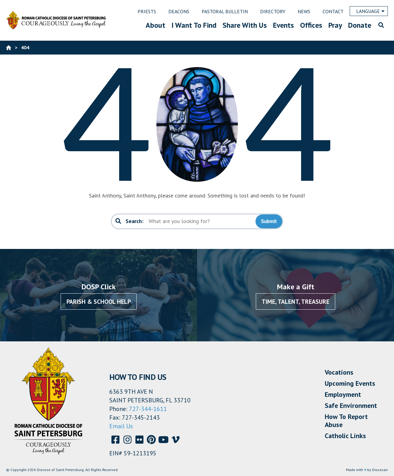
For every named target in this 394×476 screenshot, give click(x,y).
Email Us (121, 426)
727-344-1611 (148, 409)
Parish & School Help (98, 302)
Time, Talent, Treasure (295, 302)
